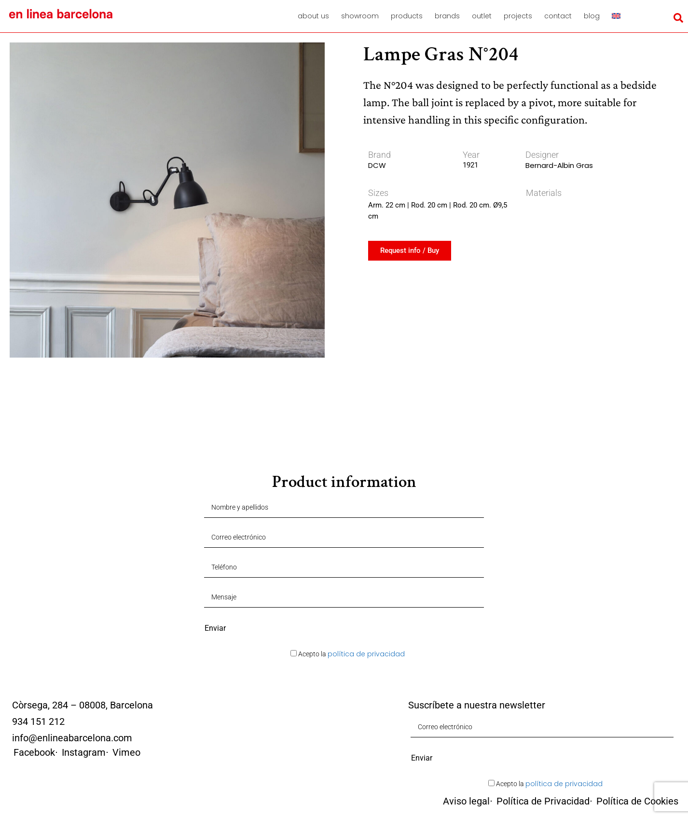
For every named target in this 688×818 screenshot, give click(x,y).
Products (407, 16)
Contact (558, 16)
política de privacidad (366, 654)
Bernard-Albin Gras (559, 165)
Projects (518, 16)
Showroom (360, 16)
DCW (377, 165)
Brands (447, 16)
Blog (592, 16)
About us (313, 16)
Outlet (482, 16)
